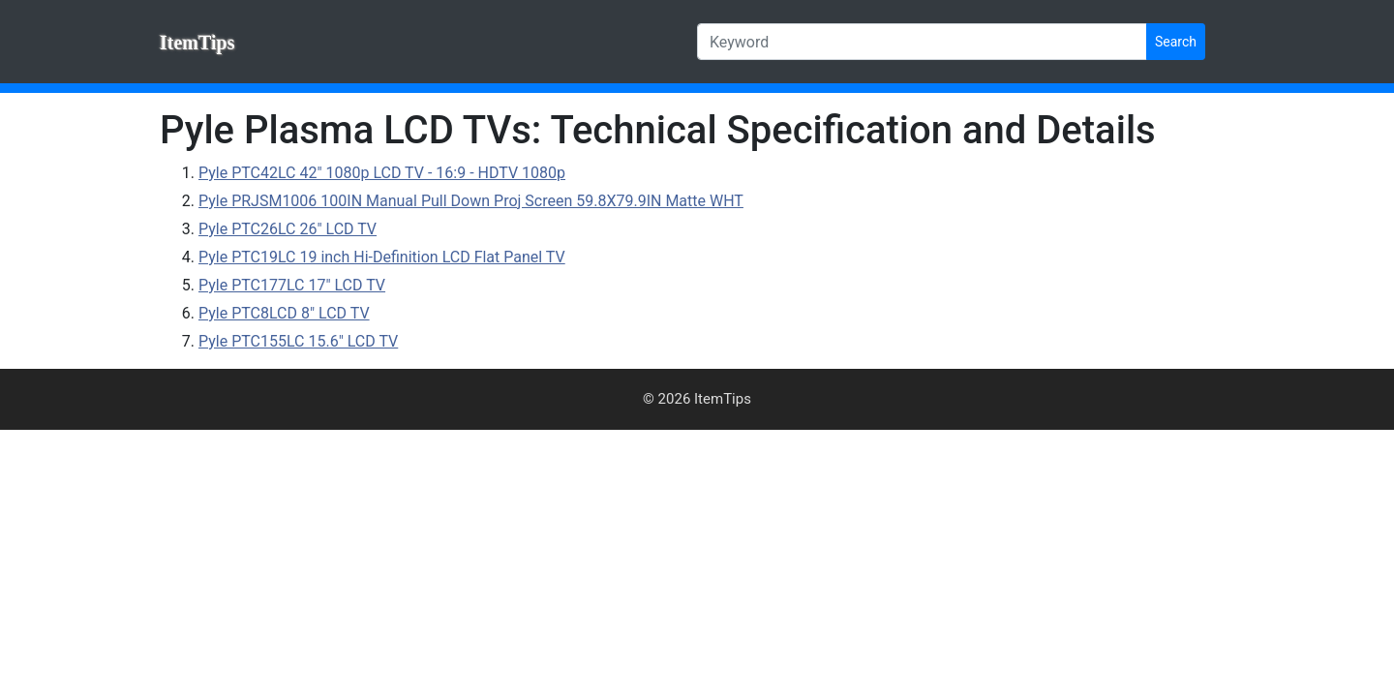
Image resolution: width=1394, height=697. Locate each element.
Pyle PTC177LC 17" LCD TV (291, 285)
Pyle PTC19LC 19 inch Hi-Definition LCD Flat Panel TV (381, 257)
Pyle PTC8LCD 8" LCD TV (284, 313)
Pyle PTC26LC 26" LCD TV (287, 229)
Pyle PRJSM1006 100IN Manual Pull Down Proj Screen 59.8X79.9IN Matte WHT (470, 201)
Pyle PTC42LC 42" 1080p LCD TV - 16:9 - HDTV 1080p (381, 173)
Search (1176, 41)
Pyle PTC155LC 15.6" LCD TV (298, 341)
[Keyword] (922, 41)
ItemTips (197, 42)
